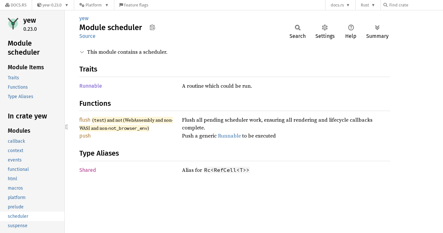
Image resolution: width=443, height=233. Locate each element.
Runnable (90, 86)
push (85, 136)
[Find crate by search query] (416, 5)
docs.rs (337, 5)
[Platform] (94, 5)
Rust (365, 5)
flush (84, 120)
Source (87, 36)
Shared (87, 170)
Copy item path (152, 27)
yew (29, 20)
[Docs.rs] (16, 5)
